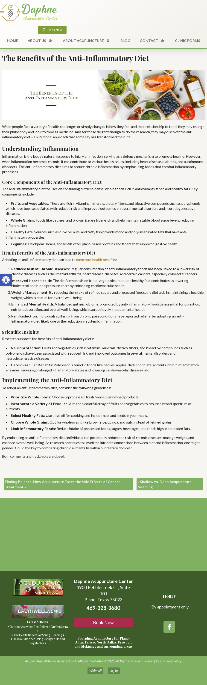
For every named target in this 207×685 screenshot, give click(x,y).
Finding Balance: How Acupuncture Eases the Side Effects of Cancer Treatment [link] (62, 484)
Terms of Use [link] (152, 661)
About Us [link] (37, 40)
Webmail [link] (95, 671)
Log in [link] (114, 671)
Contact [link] (149, 40)
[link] (6, 280)
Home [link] (12, 40)
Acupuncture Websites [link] (40, 661)
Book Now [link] (103, 622)
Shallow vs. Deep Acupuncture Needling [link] (164, 484)
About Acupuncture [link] (83, 40)
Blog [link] (125, 40)
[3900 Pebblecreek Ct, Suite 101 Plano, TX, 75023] (103, 536)
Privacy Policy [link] (172, 661)
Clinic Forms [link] (187, 40)
